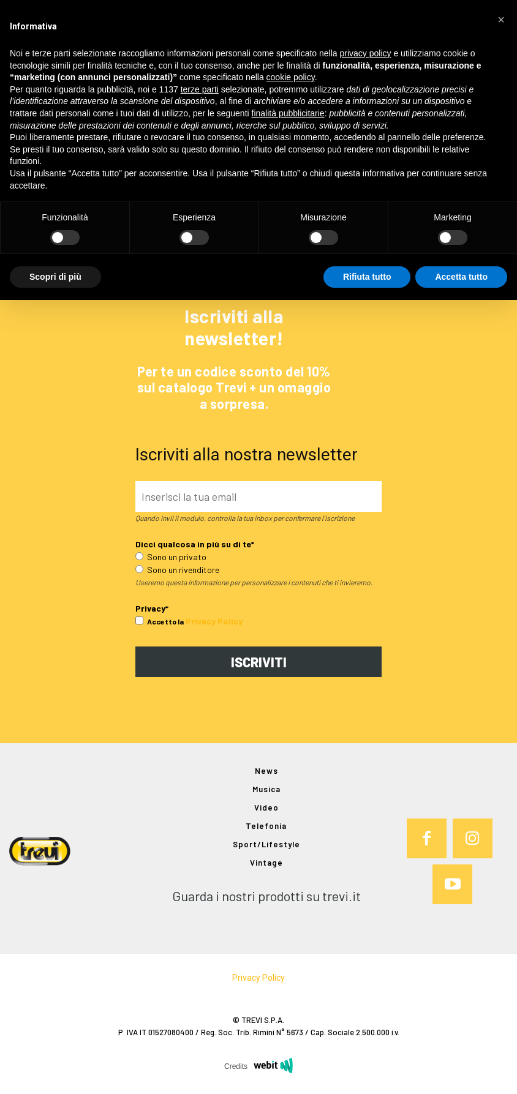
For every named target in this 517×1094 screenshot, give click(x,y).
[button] (501, 19)
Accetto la (159, 621)
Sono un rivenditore (177, 569)
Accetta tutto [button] (461, 277)
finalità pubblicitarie (288, 113)
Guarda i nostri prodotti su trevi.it (266, 896)
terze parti (200, 89)
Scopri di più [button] (55, 277)
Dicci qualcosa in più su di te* (194, 544)
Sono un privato (170, 557)
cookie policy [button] (290, 77)
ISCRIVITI (259, 662)
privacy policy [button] (365, 53)
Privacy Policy (214, 621)
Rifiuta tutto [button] (367, 277)
